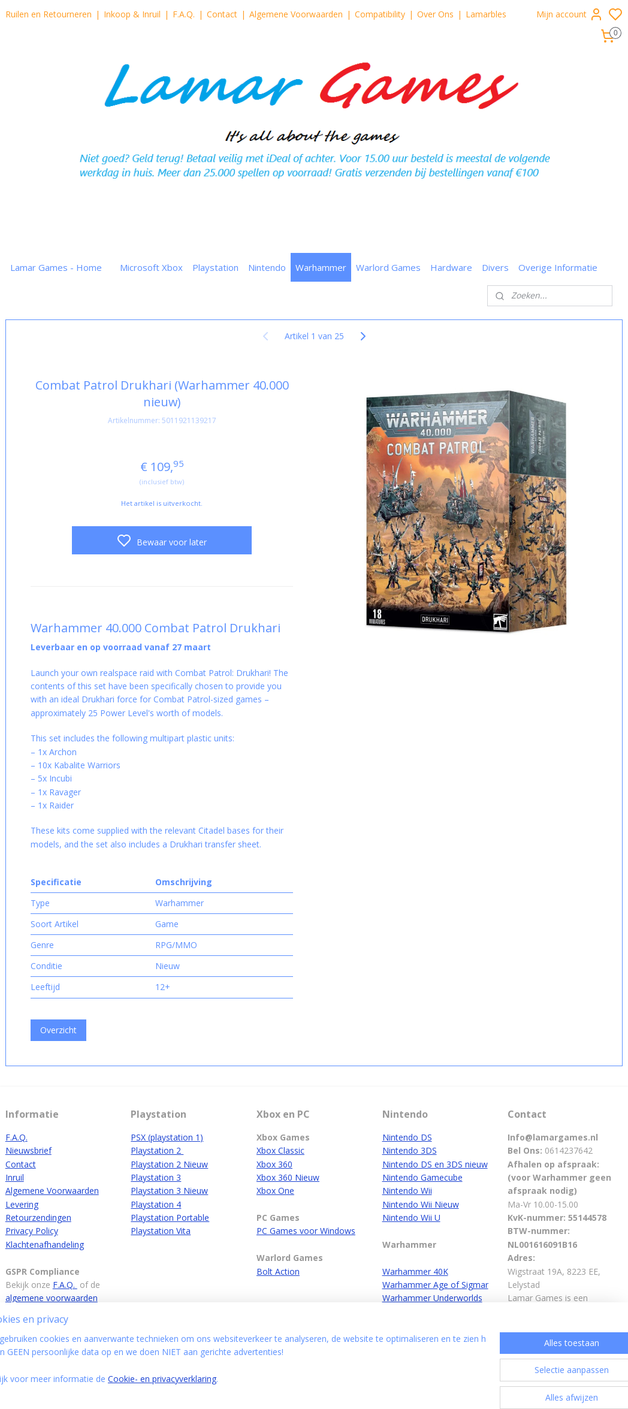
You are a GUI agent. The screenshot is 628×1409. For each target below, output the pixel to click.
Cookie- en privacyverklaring (192, 1387)
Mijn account (569, 14)
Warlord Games (388, 267)
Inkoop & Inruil (132, 14)
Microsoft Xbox (151, 267)
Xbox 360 (274, 1164)
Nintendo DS (407, 1137)
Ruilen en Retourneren (48, 14)
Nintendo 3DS (409, 1150)
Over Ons (435, 14)
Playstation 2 (157, 1150)
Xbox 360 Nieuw (287, 1177)
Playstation (215, 267)
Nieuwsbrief (28, 1150)
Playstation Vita (161, 1230)
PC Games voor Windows (305, 1230)
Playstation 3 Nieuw (169, 1190)
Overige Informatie (557, 267)
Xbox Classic (280, 1150)
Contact (222, 14)
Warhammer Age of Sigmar (435, 1284)
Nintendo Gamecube (422, 1177)
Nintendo (267, 267)
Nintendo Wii (407, 1190)
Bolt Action (278, 1271)
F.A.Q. (184, 14)
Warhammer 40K (415, 1271)
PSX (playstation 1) (167, 1137)
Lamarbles (486, 14)
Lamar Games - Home (56, 267)
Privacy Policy (31, 1230)
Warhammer (320, 267)
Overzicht (58, 1029)
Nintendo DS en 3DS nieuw (435, 1164)
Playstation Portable (170, 1217)
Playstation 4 (156, 1204)
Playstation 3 (156, 1177)
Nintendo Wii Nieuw (420, 1204)
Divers (495, 267)
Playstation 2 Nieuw (169, 1164)
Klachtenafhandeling (44, 1244)
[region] (234, 1368)
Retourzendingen (38, 1217)
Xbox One (275, 1190)
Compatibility (380, 14)
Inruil (14, 1177)
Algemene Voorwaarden (296, 14)
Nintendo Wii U (411, 1217)
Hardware (451, 267)
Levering (21, 1204)
